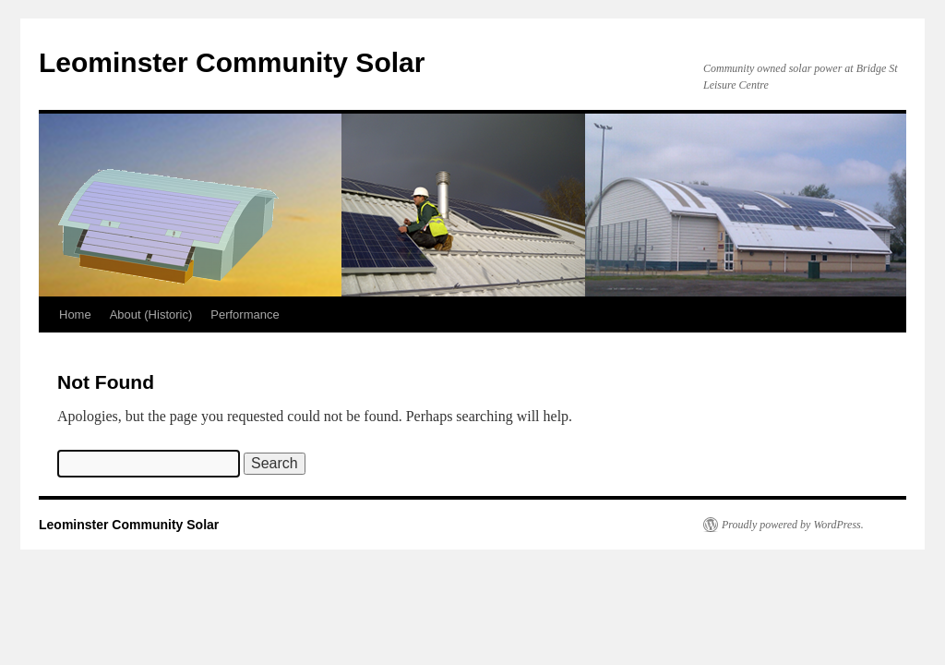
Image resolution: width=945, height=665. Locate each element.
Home (75, 314)
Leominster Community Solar (232, 62)
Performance (244, 314)
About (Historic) (151, 314)
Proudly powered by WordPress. (793, 524)
